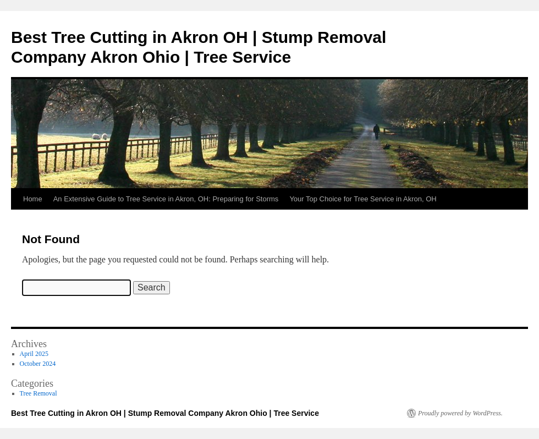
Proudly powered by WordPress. (460, 413)
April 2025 (34, 354)
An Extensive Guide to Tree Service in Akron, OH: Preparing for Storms (166, 199)
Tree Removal (38, 393)
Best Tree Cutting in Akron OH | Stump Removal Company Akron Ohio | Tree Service (165, 413)
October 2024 (38, 363)
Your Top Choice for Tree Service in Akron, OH (362, 199)
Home (32, 199)
